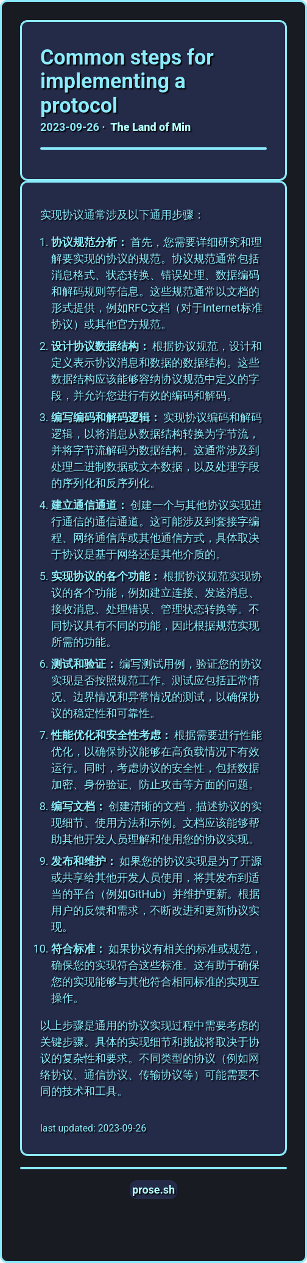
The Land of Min (150, 127)
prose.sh (153, 1189)
